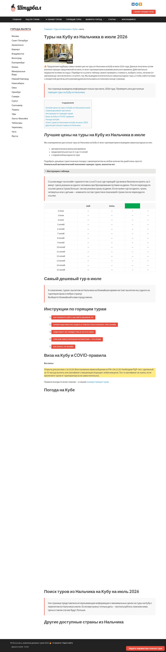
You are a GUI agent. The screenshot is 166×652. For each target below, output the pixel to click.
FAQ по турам (32, 19)
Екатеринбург (18, 62)
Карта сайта (68, 643)
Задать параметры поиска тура (145, 648)
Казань (15, 67)
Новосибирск (18, 83)
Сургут (15, 101)
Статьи (112, 19)
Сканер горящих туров (143, 12)
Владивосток (18, 53)
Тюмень (15, 109)
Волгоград (17, 58)
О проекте (57, 643)
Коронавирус (129, 19)
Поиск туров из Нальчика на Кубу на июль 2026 (67, 122)
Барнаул (16, 49)
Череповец (17, 127)
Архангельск (17, 45)
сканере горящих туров (98, 382)
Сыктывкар (17, 105)
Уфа (14, 114)
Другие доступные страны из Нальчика (63, 125)
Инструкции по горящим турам (59, 113)
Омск (14, 87)
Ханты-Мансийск (20, 118)
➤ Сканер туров (54, 19)
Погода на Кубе (52, 119)
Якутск (15, 136)
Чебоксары (17, 123)
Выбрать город (94, 19)
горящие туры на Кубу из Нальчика (66, 92)
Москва (15, 36)
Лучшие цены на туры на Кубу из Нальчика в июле (68, 107)
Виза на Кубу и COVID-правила (60, 116)
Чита (14, 131)
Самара (15, 96)
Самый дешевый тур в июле (58, 110)
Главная (17, 19)
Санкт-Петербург (20, 40)
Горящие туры (73, 19)
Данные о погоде (17, 647)
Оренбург (16, 92)
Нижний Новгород (20, 79)
